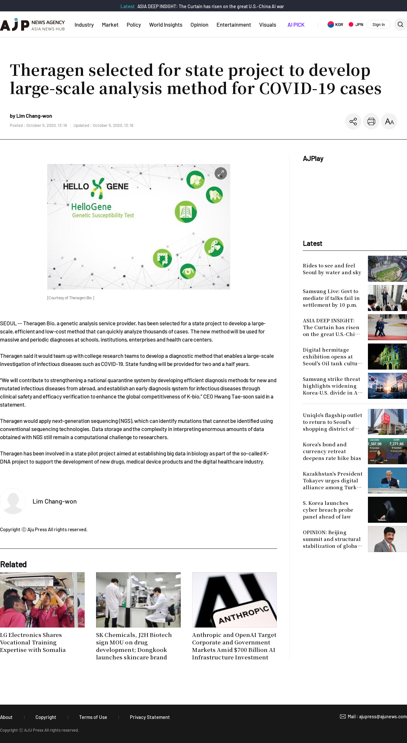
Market (110, 24)
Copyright (45, 717)
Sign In (378, 24)
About (6, 717)
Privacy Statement (150, 717)
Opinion (199, 24)
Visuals (267, 24)
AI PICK (296, 24)
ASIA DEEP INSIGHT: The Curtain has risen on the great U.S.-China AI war (210, 6)
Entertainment (234, 24)
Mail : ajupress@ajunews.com (377, 716)
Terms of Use (93, 717)
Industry (84, 24)
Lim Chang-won (55, 501)
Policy (134, 24)
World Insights (165, 24)
